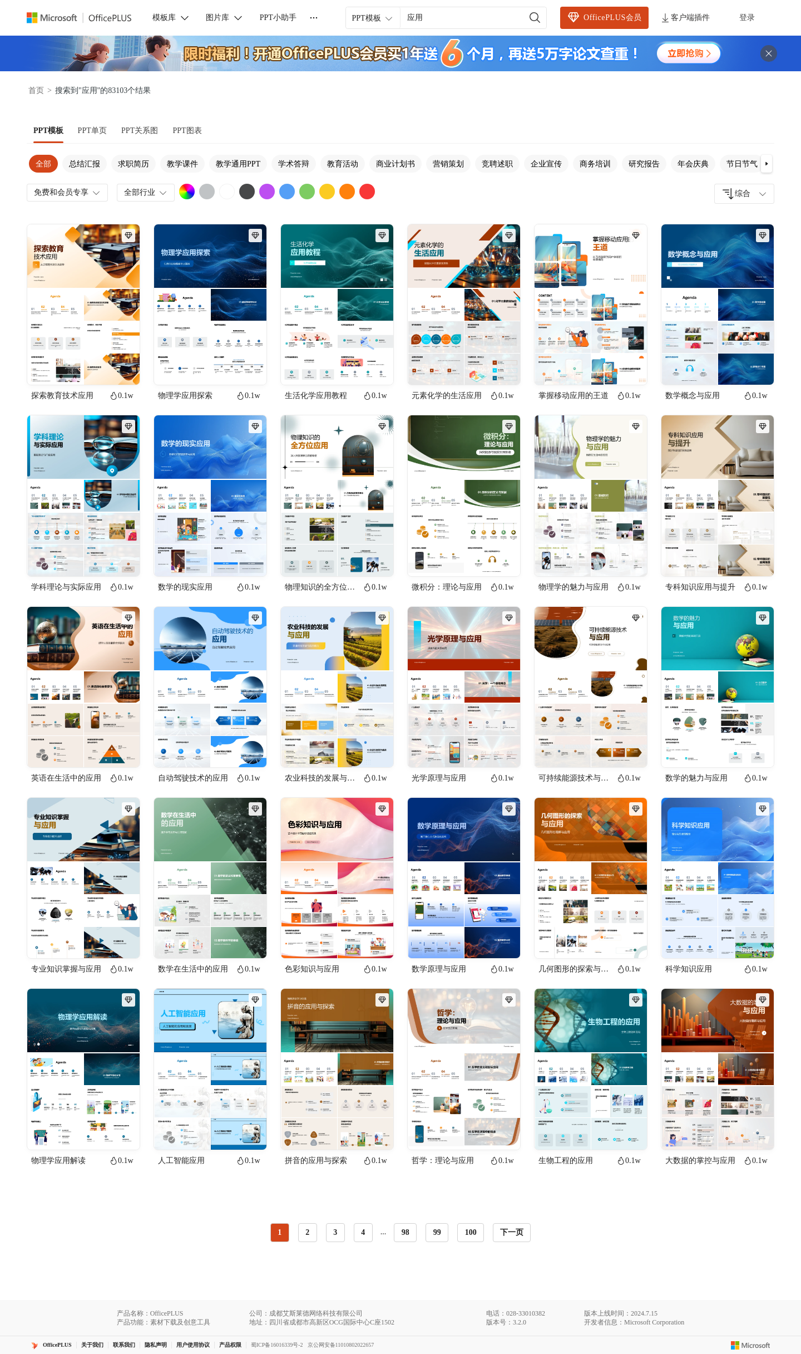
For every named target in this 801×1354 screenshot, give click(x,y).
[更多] (314, 17)
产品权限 (230, 1345)
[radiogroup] (377, 1232)
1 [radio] (279, 1232)
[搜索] (535, 18)
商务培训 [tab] (595, 164)
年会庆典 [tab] (693, 164)
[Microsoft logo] (750, 1345)
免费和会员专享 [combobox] (68, 192)
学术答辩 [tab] (293, 164)
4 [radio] (363, 1232)
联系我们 (124, 1345)
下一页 (511, 1232)
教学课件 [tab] (182, 164)
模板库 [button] (171, 17)
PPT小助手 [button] (278, 17)
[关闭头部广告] (768, 53)
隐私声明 (156, 1345)
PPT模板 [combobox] (373, 18)
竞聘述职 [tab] (497, 164)
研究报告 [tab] (644, 164)
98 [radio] (405, 1232)
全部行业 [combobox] (146, 192)
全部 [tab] (43, 164)
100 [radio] (471, 1232)
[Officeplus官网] (86, 17)
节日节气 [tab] (742, 164)
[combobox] (744, 193)
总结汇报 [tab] (84, 164)
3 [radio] (335, 1232)
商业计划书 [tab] (395, 164)
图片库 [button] (225, 17)
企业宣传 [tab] (546, 164)
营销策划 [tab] (448, 164)
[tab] (48, 131)
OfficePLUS (57, 1345)
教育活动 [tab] (342, 164)
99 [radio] (437, 1232)
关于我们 (92, 1345)
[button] (766, 164)
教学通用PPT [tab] (238, 164)
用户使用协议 (193, 1345)
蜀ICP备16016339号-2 (277, 1345)
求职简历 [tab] (133, 164)
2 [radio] (307, 1232)
